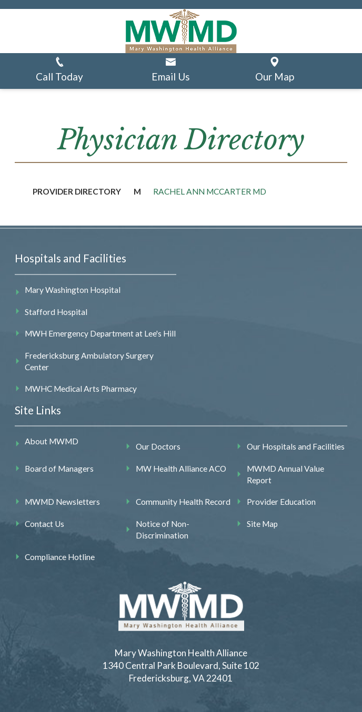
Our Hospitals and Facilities (296, 446)
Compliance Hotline (60, 557)
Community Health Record (183, 501)
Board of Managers (59, 468)
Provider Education (281, 501)
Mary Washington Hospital (72, 289)
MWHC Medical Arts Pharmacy (81, 388)
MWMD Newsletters (62, 501)
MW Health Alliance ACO (181, 468)
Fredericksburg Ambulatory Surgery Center (89, 361)
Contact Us (44, 523)
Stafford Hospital (56, 312)
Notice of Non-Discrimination (162, 529)
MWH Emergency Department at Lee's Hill (100, 333)
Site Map (262, 523)
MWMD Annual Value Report (285, 474)
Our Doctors (158, 446)
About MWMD (51, 441)
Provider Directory (77, 191)
